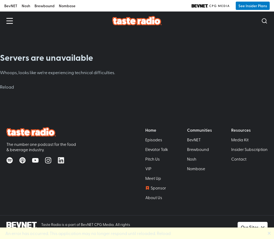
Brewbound (45, 5)
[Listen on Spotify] (9, 160)
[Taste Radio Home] (137, 20)
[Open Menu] (9, 21)
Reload (7, 87)
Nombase (67, 5)
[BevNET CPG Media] (210, 5)
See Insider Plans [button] (252, 5)
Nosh (26, 5)
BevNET (10, 5)
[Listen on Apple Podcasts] (22, 160)
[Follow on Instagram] (48, 160)
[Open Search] (264, 21)
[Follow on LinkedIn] (61, 160)
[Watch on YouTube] (35, 160)
